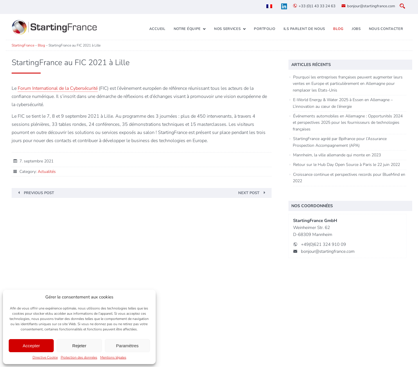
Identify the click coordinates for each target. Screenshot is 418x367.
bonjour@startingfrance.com (371, 6)
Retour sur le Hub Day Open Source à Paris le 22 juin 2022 (346, 164)
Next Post (248, 193)
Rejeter (79, 345)
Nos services (227, 28)
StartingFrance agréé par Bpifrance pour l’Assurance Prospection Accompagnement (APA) (340, 142)
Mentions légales (113, 357)
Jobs (356, 28)
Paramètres (127, 345)
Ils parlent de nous (304, 28)
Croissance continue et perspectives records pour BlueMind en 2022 (349, 178)
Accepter (31, 345)
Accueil (157, 28)
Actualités (47, 171)
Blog (338, 28)
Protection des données (79, 357)
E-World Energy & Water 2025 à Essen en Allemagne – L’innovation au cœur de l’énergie (343, 103)
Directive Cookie (45, 357)
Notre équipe (187, 28)
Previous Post (39, 193)
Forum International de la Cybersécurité (58, 88)
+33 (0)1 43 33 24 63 (317, 6)
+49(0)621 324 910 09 (323, 244)
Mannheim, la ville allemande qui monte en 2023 (337, 155)
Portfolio (264, 28)
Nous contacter (386, 28)
